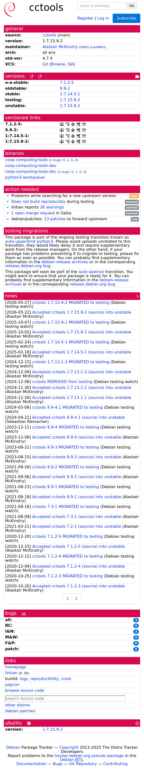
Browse (58, 64)
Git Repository (83, 763)
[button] (7, 195)
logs (24, 678)
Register (85, 18)
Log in (103, 18)
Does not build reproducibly (38, 201)
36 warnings (52, 207)
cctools (49, 35)
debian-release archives (64, 262)
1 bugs (55, 160)
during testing (72, 202)
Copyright (68, 747)
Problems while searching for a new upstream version (72, 196)
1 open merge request (33, 213)
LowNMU (98, 47)
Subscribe (126, 18)
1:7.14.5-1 (70, 94)
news (11, 296)
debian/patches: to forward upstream (72, 219)
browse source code (24, 690)
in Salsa (72, 213)
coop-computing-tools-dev (30, 165)
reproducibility (44, 678)
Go (132, 6)
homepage (15, 667)
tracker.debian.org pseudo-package (89, 755)
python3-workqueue (25, 177)
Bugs (58, 763)
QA (70, 64)
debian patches (20, 711)
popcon (12, 684)
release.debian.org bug (27, 266)
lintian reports (72, 207)
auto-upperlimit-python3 (29, 241)
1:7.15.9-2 (70, 100)
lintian (11, 673)
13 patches (55, 219)
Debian (13, 747)
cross (66, 678)
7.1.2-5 (67, 82)
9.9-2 (65, 88)
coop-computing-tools (26, 159)
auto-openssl (91, 271)
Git (45, 64)
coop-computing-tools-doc (30, 171)
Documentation (31, 763)
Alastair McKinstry (60, 46)
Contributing (115, 763)
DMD (84, 47)
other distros (17, 705)
